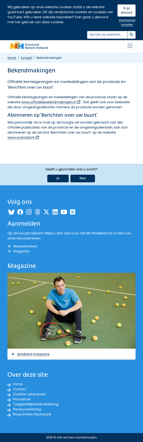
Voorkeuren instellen (127, 22)
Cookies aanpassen (29, 394)
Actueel (26, 58)
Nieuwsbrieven (22, 246)
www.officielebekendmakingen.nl (51, 102)
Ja (58, 178)
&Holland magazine (30, 354)
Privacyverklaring (27, 409)
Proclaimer (22, 399)
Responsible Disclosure (32, 414)
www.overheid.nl (23, 137)
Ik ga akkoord (126, 10)
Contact (20, 389)
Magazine (18, 251)
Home (11, 58)
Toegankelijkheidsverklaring (35, 404)
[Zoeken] (107, 35)
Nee (83, 178)
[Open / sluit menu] (130, 46)
